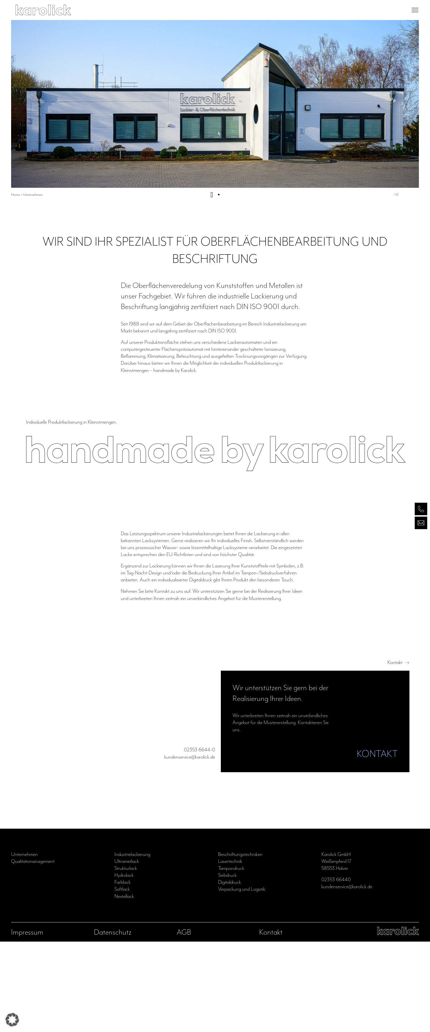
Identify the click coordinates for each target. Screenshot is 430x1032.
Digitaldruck (229, 882)
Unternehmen (24, 854)
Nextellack (124, 896)
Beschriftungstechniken (240, 854)
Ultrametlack (126, 861)
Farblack (122, 882)
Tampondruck (231, 868)
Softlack (122, 889)
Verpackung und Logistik (241, 889)
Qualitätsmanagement (32, 861)
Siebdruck (227, 875)
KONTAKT (377, 753)
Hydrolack (124, 875)
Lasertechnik (230, 861)
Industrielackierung (132, 854)
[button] (12, 1020)
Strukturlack (125, 868)
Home (15, 194)
